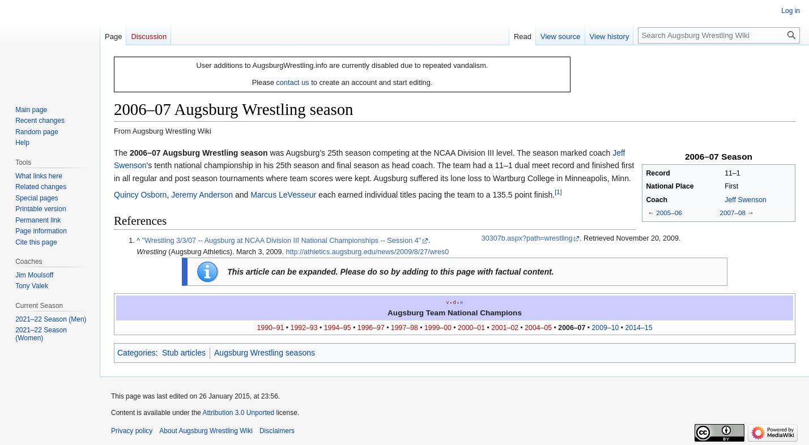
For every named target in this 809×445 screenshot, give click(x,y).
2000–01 (471, 328)
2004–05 (538, 328)
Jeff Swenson (746, 200)
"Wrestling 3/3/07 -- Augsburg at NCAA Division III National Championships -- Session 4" (281, 241)
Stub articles (184, 352)
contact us (292, 82)
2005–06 (669, 212)
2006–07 (571, 328)
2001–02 (504, 328)
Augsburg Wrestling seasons (264, 352)
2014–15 (639, 328)
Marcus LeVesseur (283, 194)
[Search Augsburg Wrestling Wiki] (719, 35)
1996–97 (371, 328)
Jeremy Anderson (202, 194)
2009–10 (605, 328)
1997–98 (404, 328)
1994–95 (337, 328)
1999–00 (438, 328)
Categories (136, 352)
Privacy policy (131, 431)
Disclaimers (277, 431)
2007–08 (732, 212)
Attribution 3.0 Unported (238, 413)
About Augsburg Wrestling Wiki (206, 431)
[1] (558, 192)
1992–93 (304, 328)
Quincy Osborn (140, 194)
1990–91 (270, 328)
